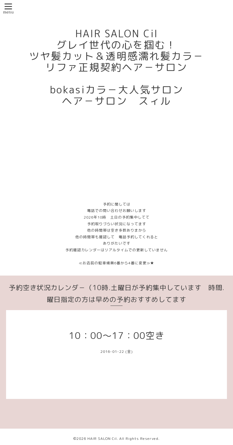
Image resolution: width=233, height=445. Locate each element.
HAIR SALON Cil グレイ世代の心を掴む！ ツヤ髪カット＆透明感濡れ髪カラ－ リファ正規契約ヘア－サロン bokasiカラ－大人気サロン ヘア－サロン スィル (116, 67)
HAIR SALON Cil (102, 438)
